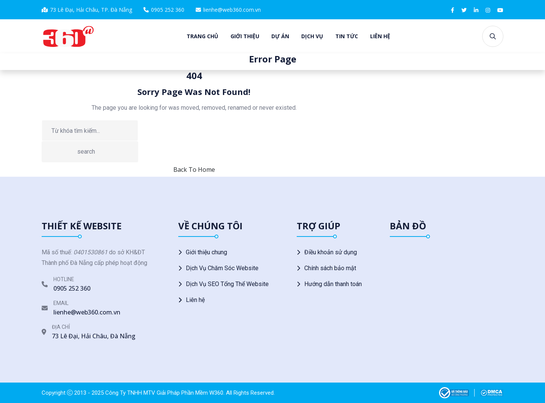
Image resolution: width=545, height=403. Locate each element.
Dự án (280, 36)
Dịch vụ (312, 36)
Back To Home (194, 169)
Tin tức (346, 36)
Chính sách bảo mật (330, 268)
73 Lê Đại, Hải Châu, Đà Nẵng (93, 336)
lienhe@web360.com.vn (232, 9)
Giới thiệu (244, 36)
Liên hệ (380, 36)
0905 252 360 (167, 9)
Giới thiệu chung (206, 252)
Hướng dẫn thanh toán (333, 284)
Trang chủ (202, 36)
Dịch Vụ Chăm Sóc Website (222, 268)
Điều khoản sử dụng (330, 252)
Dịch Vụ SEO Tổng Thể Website (227, 284)
